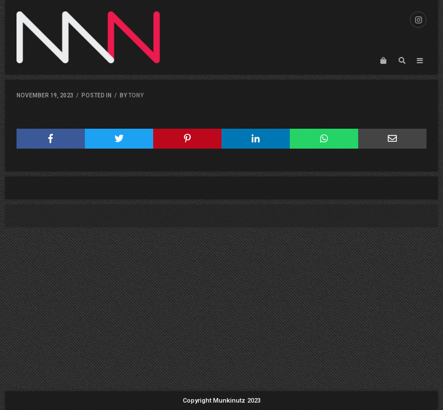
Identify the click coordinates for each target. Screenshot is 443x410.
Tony (135, 95)
